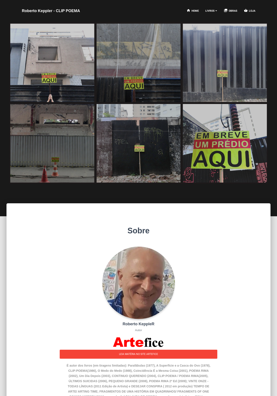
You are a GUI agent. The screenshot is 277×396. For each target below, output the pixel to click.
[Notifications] (211, 10)
